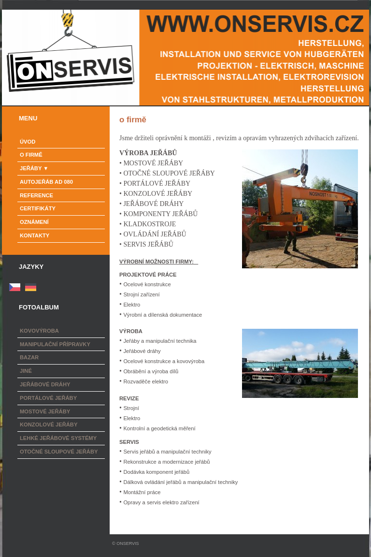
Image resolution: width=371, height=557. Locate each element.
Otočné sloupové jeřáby (59, 451)
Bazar (29, 357)
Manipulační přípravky (55, 344)
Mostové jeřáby (45, 411)
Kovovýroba (39, 331)
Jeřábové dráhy (45, 384)
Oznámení (34, 222)
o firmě (31, 155)
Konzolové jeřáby (48, 424)
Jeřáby (31, 168)
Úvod (27, 142)
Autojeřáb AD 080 (46, 182)
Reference (36, 195)
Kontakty (34, 235)
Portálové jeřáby (48, 398)
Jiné (26, 371)
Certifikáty (38, 208)
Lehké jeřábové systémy (58, 438)
